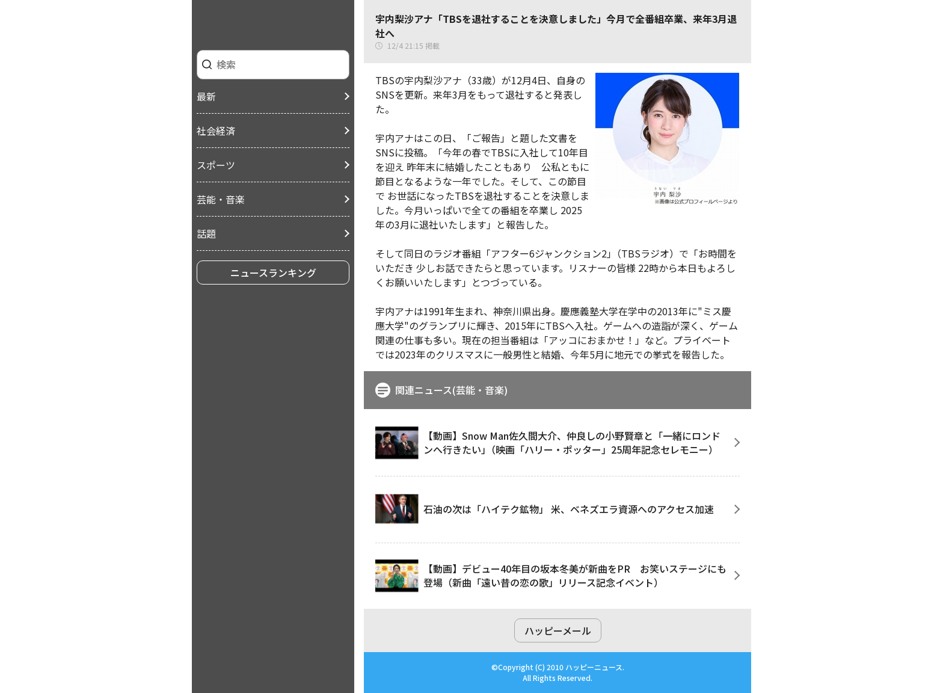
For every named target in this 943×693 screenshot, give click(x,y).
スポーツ (216, 165)
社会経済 (216, 130)
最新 (206, 96)
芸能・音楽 (221, 199)
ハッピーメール (557, 630)
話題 (206, 233)
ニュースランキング (273, 272)
